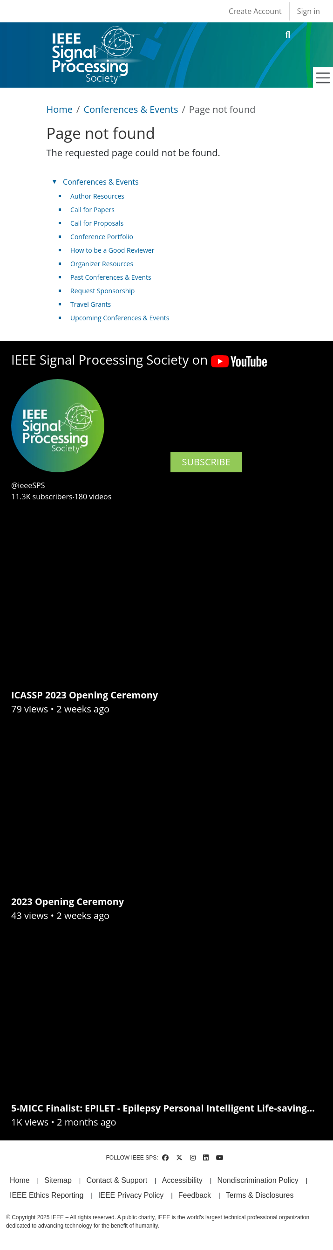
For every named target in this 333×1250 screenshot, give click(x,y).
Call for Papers (92, 209)
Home (60, 109)
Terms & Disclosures (260, 1195)
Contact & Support (116, 1180)
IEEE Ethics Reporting (46, 1195)
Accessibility (182, 1180)
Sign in (308, 11)
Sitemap (58, 1180)
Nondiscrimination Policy (257, 1180)
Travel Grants (90, 304)
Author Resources (97, 196)
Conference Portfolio (101, 236)
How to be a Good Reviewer (112, 250)
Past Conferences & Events (110, 277)
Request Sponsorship (102, 290)
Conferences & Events (130, 109)
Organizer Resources (101, 263)
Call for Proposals (96, 223)
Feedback (194, 1195)
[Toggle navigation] (323, 78)
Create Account (255, 11)
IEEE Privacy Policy (130, 1195)
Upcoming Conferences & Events (119, 317)
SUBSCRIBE (206, 462)
